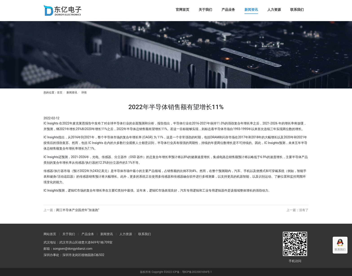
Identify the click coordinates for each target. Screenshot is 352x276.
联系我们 (297, 10)
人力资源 (274, 10)
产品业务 (228, 10)
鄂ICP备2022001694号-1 (197, 272)
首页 (59, 92)
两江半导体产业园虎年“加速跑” (77, 210)
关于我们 (205, 10)
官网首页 (182, 10)
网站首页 (50, 234)
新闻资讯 (251, 10)
